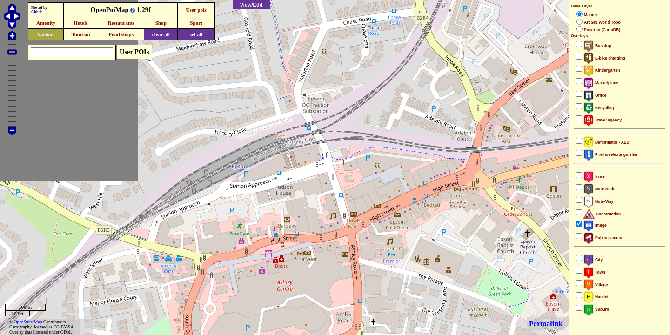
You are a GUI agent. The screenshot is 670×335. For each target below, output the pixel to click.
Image (595, 225)
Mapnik (591, 15)
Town (594, 272)
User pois (196, 10)
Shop (161, 23)
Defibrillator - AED (606, 142)
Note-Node (599, 189)
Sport (196, 23)
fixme (594, 176)
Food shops (121, 34)
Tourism (80, 34)
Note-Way (598, 201)
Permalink (546, 324)
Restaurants (120, 23)
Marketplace (600, 82)
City (593, 259)
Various (45, 34)
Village (595, 284)
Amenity (45, 23)
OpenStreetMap (28, 321)
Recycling (598, 108)
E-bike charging (604, 58)
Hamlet (596, 297)
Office (594, 95)
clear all (161, 34)
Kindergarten (601, 70)
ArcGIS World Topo (602, 22)
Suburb (596, 309)
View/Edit (251, 4)
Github (36, 12)
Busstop (597, 45)
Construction (602, 214)
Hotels (80, 23)
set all (196, 34)
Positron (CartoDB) (602, 29)
